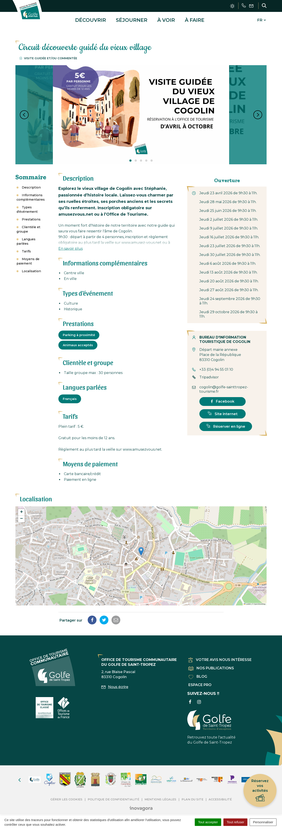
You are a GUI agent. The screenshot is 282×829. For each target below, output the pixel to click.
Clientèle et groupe (28, 226)
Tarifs (26, 248)
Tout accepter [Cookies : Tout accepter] (208, 822)
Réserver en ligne (225, 422)
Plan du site (192, 796)
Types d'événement (27, 206)
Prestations (31, 216)
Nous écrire (114, 683)
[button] (141, 548)
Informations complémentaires (31, 194)
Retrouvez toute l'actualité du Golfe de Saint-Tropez (211, 724)
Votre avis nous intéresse (220, 656)
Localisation (31, 268)
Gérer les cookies (66, 796)
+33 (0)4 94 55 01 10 (216, 366)
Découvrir (90, 18)
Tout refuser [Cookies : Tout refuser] (235, 822)
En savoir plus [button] (70, 245)
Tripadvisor (209, 374)
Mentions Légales (160, 796)
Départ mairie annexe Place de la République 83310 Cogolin (220, 351)
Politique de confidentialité (113, 796)
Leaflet (247, 601)
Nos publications (211, 665)
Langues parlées (26, 238)
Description (31, 184)
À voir (166, 18)
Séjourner (131, 18)
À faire (194, 18)
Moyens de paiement (28, 258)
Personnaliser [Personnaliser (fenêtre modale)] (263, 822)
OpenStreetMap (259, 601)
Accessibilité (220, 796)
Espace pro (200, 681)
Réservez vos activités (260, 790)
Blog (197, 673)
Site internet (222, 410)
